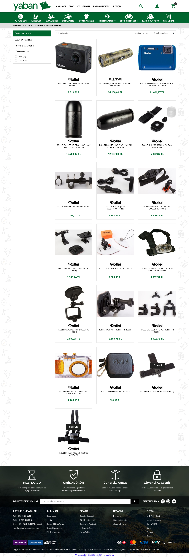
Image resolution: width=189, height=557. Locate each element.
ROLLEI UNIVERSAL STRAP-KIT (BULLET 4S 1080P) (157, 208)
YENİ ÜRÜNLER (83, 6)
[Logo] (32, 6)
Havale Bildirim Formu (55, 524)
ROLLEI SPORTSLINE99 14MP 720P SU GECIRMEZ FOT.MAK (157, 84)
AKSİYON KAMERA (53, 26)
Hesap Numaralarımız (55, 528)
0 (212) (22, 516)
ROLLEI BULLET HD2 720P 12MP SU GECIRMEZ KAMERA (115, 146)
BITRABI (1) (22, 60)
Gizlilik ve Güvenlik (87, 520)
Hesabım (117, 516)
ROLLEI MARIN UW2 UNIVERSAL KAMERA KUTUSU (73, 392)
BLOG (71, 6)
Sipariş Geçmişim (120, 520)
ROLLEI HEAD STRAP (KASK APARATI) (157, 391)
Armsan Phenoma (154, 520)
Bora (149, 528)
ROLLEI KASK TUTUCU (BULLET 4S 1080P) (73, 269)
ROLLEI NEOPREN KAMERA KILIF (115, 391)
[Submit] (135, 501)
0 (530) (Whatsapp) (27, 524)
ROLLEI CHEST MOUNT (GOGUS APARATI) (73, 454)
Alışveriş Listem (119, 524)
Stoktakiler (64, 33)
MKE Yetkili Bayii (153, 516)
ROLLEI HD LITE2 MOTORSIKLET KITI (73, 207)
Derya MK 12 (152, 524)
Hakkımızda (51, 516)
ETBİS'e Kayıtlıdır (53, 532)
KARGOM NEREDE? (101, 6)
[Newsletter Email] (85, 501)
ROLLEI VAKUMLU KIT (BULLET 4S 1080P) (73, 331)
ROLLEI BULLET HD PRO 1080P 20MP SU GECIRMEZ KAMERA (74, 146)
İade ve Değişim (86, 528)
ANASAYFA (61, 6)
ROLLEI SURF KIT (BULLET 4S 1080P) (115, 268)
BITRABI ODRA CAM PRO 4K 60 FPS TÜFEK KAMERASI (115, 84)
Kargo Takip (85, 532)
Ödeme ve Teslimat (88, 524)
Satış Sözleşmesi (87, 516)
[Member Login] (157, 6)
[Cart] (173, 6)
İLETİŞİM (117, 6)
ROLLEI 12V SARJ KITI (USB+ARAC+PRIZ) (115, 208)
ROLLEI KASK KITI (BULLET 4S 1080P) (115, 330)
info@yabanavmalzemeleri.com (26, 528)
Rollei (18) (22, 56)
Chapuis (150, 536)
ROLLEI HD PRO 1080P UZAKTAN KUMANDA (157, 146)
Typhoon (150, 532)
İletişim (49, 520)
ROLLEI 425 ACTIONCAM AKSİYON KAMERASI (73, 84)
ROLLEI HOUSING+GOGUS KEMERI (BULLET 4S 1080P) (157, 269)
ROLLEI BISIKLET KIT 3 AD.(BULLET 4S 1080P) (157, 331)
